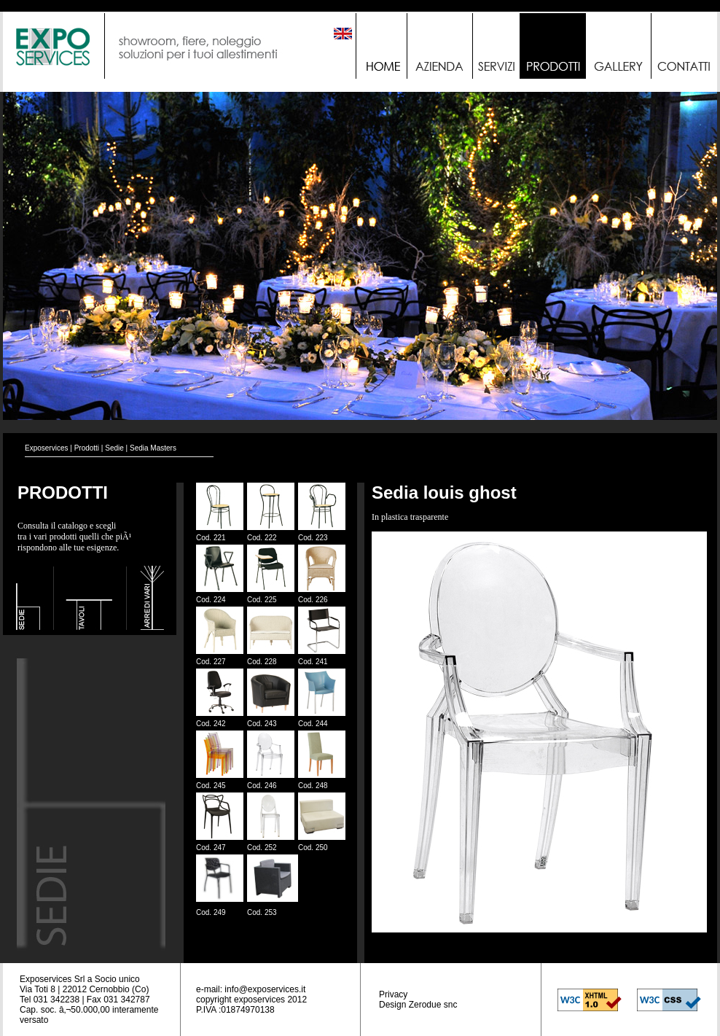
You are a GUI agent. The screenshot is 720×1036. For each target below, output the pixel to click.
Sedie (114, 448)
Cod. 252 (262, 848)
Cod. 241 (313, 662)
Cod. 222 (262, 538)
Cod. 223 (313, 538)
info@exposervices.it (264, 989)
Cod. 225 (262, 600)
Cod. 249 (211, 912)
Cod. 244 (313, 724)
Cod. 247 (211, 848)
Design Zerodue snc (418, 1005)
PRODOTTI (62, 492)
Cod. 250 (313, 848)
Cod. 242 (211, 724)
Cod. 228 (262, 662)
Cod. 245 (211, 786)
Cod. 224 (211, 600)
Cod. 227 (211, 662)
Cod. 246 (262, 786)
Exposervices (46, 448)
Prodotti (86, 448)
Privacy (393, 994)
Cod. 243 (262, 724)
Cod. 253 (262, 912)
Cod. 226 (313, 600)
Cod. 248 (313, 786)
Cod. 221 (211, 538)
